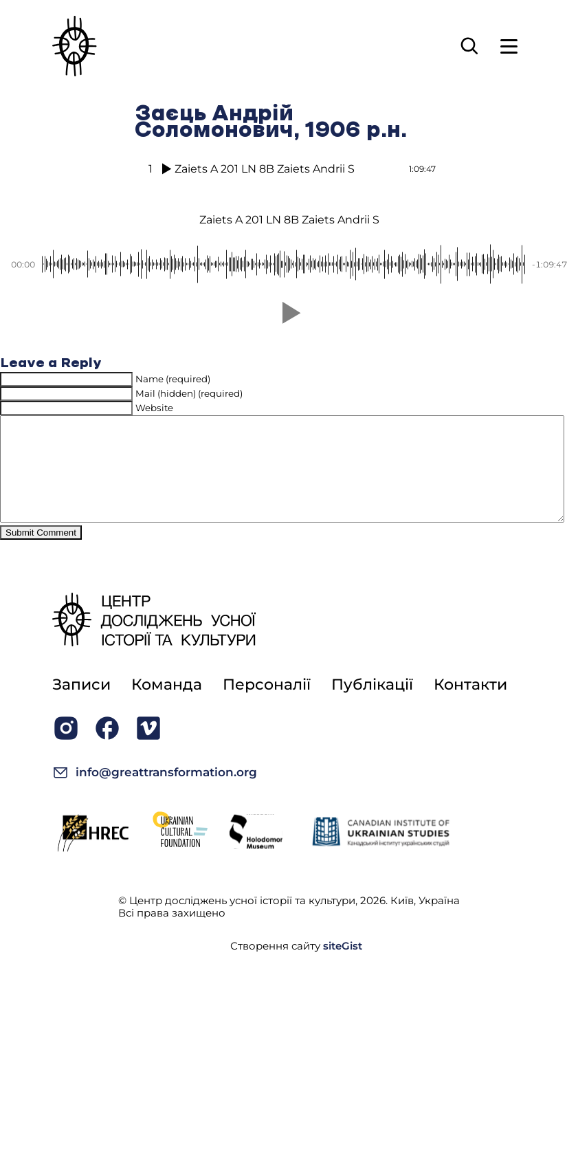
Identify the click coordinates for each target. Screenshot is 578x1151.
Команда (166, 705)
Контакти (470, 705)
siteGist (342, 966)
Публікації (372, 705)
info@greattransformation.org (154, 793)
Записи (81, 705)
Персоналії (267, 705)
